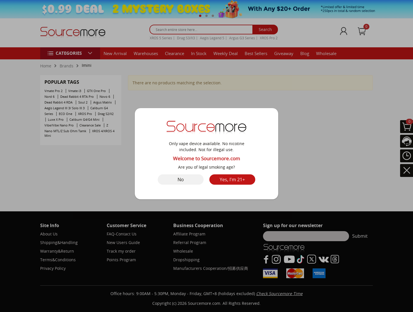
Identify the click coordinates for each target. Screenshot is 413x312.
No (181, 179)
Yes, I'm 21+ (232, 179)
